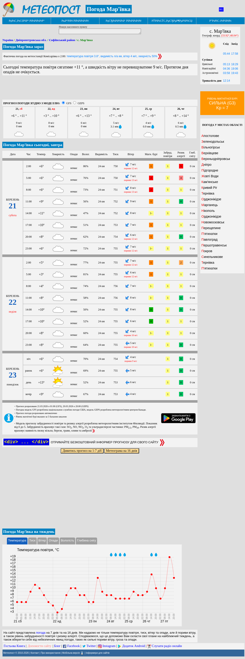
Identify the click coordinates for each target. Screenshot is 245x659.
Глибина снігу (86, 540)
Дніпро (206, 164)
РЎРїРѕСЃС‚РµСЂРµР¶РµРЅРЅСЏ (172, 20)
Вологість (67, 540)
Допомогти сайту (39, 646)
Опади (53, 540)
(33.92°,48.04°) (230, 35)
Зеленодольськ (212, 141)
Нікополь (208, 211)
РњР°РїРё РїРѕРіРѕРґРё (75, 20)
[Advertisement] (99, 89)
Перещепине (211, 228)
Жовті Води (209, 176)
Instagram (108, 646)
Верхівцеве (209, 153)
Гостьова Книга (14, 646)
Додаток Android (133, 646)
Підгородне (209, 170)
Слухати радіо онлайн (167, 646)
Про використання (50, 653)
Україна (7, 40)
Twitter (91, 646)
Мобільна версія (71, 653)
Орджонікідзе (211, 199)
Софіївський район (62, 40)
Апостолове (210, 136)
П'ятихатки (209, 234)
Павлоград (209, 239)
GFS (68, 103)
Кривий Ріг (209, 187)
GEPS (81, 103)
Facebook (73, 646)
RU (221, 9)
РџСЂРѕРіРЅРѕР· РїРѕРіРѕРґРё (123, 20)
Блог (57, 646)
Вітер (42, 540)
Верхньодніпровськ (215, 159)
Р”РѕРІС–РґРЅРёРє (220, 20)
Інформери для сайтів (98, 653)
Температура (17, 540)
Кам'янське (209, 182)
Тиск (32, 540)
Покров (206, 251)
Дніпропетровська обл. (31, 40)
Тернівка (207, 193)
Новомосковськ (212, 222)
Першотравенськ (214, 245)
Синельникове (212, 257)
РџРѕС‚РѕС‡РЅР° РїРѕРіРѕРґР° (27, 20)
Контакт (35, 653)
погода (40, 632)
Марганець (209, 205)
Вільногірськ (210, 147)
